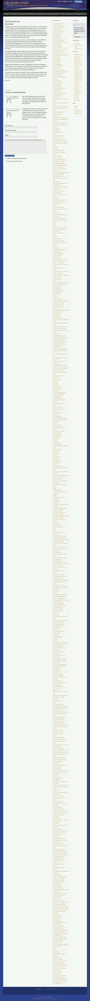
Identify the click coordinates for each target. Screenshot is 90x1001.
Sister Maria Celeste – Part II (59, 53)
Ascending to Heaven (58, 734)
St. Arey (55, 423)
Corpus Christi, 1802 (57, 701)
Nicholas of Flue (56, 457)
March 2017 (77, 68)
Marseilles (55, 236)
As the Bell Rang (57, 768)
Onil (54, 280)
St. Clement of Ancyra (58, 611)
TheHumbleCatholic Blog (59, 977)
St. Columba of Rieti (57, 396)
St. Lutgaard (56, 499)
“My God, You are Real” (58, 926)
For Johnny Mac (56, 952)
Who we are (77, 14)
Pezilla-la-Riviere (57, 425)
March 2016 (77, 74)
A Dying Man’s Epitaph (58, 737)
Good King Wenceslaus (58, 622)
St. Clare (55, 464)
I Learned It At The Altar (58, 190)
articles (14, 14)
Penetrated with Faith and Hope (60, 712)
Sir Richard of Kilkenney (58, 604)
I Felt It (54, 134)
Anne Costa (55, 422)
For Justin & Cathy (57, 942)
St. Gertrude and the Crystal (59, 328)
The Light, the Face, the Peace (60, 418)
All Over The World (57, 299)
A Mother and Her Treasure (59, 497)
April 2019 (76, 56)
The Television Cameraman (59, 519)
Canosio (55, 640)
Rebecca (55, 455)
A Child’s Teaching (57, 157)
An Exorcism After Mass (58, 394)
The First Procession (57, 565)
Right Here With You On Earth (60, 242)
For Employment (57, 818)
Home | (60, 1)
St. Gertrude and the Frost (59, 376)
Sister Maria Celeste (57, 64)
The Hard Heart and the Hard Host (61, 930)
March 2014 (77, 84)
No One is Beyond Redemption (60, 979)
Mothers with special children (59, 759)
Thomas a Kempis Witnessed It (60, 664)
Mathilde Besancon (57, 60)
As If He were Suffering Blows (60, 876)
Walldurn (55, 473)
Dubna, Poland (56, 915)
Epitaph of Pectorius (57, 114)
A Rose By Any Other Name (59, 284)
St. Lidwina (55, 506)
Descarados (9, 96)
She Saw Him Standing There (60, 508)
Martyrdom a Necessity (58, 174)
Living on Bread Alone (58, 928)
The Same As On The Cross (59, 93)
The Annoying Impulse (58, 304)
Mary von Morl (56, 181)
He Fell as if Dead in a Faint (59, 605)
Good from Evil (56, 482)
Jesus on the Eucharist (58, 51)
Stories (6, 14)
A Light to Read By (57, 490)
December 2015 (78, 75)
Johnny (54, 735)
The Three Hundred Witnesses (60, 851)
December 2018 (78, 60)
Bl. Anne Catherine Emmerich (60, 392)
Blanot (54, 224)
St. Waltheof (56, 442)
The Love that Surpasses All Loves (61, 123)
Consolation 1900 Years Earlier (60, 71)
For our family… (56, 779)
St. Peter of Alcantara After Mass (60, 446)
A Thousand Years (57, 90)
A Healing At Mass (57, 917)
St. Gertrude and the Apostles (60, 326)
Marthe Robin (56, 315)
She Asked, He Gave (58, 466)
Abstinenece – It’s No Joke (59, 981)
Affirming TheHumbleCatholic (60, 964)
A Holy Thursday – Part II (59, 27)
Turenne (55, 295)
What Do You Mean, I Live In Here (61, 750)
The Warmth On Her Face (59, 585)
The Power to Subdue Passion (60, 165)
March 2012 (77, 100)
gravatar (44, 139)
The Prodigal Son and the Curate (60, 909)
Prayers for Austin (57, 946)
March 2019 (77, 58)
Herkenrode (55, 503)
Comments (78, 111)
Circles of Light (56, 884)
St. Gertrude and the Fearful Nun (60, 337)
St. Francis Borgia (57, 75)
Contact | (65, 1)
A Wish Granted (56, 216)
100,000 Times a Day (58, 82)
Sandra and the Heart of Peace (60, 471)
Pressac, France (56, 790)
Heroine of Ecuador (57, 156)
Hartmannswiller (56, 293)
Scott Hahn (55, 148)
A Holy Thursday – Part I (58, 31)
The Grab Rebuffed (57, 398)
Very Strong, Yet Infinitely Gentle (60, 902)
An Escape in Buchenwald (59, 931)
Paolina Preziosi (56, 653)
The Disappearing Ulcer (58, 253)
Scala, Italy (55, 383)
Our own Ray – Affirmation (59, 966)
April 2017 (76, 67)
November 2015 (78, 77)
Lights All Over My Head (58, 719)
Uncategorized (77, 48)
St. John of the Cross (58, 407)
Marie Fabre (56, 783)
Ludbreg (55, 440)
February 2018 (77, 63)
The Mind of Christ (57, 97)
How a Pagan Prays (57, 317)
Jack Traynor (56, 438)
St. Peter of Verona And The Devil (61, 282)
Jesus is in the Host (57, 710)
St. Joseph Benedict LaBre (59, 229)
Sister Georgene (56, 288)
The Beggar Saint (57, 95)
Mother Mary (56, 898)
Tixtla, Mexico (56, 414)
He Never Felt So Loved (58, 858)
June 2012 (76, 97)
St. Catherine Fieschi (58, 510)
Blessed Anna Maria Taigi (59, 648)
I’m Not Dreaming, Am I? (58, 856)
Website (7, 135)
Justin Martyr (56, 836)
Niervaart (55, 246)
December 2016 (78, 70)
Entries (77, 110)
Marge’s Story (56, 308)
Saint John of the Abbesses (59, 596)
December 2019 (78, 54)
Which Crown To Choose (58, 200)
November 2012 (78, 93)
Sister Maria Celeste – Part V (59, 38)
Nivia (54, 530)
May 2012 (76, 98)
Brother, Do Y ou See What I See (60, 752)
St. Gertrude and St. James (59, 336)
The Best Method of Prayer (59, 139)
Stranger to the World (58, 25)
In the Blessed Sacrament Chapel (61, 515)
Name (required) (9, 125)
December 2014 (78, 79)
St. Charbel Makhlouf (58, 607)
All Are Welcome (57, 36)
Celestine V (55, 146)
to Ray (54, 948)
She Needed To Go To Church (60, 558)
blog (63, 14)
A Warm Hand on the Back (59, 717)
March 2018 (77, 61)
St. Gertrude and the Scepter (59, 348)
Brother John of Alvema (58, 514)
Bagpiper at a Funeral (58, 959)
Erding (54, 222)
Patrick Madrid (56, 128)
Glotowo (55, 429)
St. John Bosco (56, 794)
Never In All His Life (57, 312)
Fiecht (54, 447)
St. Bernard (55, 629)
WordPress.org (77, 113)
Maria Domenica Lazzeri (58, 150)
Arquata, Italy (56, 137)
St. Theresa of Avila (57, 449)
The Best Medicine (57, 886)
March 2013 (77, 90)
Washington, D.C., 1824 (58, 697)
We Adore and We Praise (59, 70)
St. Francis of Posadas (58, 240)
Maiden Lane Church (58, 167)
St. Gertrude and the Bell (58, 343)
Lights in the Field (57, 834)
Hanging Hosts (56, 247)
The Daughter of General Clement (61, 106)
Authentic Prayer (57, 44)
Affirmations (77, 43)
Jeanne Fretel (56, 615)
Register (76, 106)
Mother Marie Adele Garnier (59, 420)
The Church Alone (57, 920)
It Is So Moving (56, 919)
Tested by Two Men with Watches (60, 172)
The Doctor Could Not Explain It (60, 855)
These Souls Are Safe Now (59, 88)
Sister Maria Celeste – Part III (60, 49)
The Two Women (57, 434)
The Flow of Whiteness (58, 748)
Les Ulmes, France (57, 680)
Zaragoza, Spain (57, 387)
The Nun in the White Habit (59, 598)
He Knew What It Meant (58, 844)
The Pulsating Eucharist (58, 427)
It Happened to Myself (58, 686)
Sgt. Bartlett (55, 671)
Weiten (54, 225)
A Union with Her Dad (58, 602)
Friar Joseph (56, 774)
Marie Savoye (56, 649)
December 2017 (78, 65)
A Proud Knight (56, 657)
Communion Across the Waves (60, 481)
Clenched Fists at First (58, 900)
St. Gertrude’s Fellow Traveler (60, 365)
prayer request (53, 14)
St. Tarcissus (56, 297)
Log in (70, 1)
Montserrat (55, 613)
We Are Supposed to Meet (59, 904)
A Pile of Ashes (56, 523)
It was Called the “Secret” (59, 651)
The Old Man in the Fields (59, 431)
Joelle (54, 800)
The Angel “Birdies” (57, 983)
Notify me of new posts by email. (14, 161)
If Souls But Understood (58, 40)
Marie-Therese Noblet (58, 517)
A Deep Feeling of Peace (59, 574)
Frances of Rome (57, 81)
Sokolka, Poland (56, 379)
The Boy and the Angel (58, 477)
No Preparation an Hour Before (60, 781)
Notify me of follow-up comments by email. (17, 158)
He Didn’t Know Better (58, 306)
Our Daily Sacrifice (57, 29)
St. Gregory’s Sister (57, 279)
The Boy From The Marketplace (60, 220)
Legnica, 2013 (56, 385)
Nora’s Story (56, 377)
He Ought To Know (57, 192)
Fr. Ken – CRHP (56, 974)
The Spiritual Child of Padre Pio (60, 576)
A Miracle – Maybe (57, 92)
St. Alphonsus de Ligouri (58, 721)
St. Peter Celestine (57, 255)
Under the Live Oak (57, 829)
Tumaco (55, 702)
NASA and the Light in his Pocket (60, 792)
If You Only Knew (57, 189)
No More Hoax (56, 591)
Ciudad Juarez (56, 57)
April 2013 (76, 88)
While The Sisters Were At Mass (60, 475)
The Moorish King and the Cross (60, 785)
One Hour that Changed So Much (60, 620)
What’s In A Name (57, 479)
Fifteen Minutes (56, 62)
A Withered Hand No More (59, 878)
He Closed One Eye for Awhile (60, 853)
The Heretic (55, 458)
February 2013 (77, 91)
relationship (55, 816)
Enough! (55, 205)
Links (69, 14)
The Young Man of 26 (58, 290)
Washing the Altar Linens (58, 624)
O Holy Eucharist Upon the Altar (60, 933)
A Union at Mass (56, 212)
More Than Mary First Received (60, 214)
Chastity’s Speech (57, 334)
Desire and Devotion (57, 66)
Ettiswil (54, 495)
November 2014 (78, 81)
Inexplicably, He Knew (58, 291)
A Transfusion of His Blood (59, 723)
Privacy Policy (38, 989)
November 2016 (78, 72)
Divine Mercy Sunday (58, 561)
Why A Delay (56, 198)
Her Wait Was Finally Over (59, 833)
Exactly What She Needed (59, 400)
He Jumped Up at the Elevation (60, 587)
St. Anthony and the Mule (59, 809)
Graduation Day (56, 460)
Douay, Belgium (56, 633)
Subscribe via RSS (78, 24)
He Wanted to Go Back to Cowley (60, 600)
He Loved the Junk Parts (58, 112)
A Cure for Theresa (57, 388)
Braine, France (56, 451)
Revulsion (55, 115)
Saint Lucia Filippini (57, 238)
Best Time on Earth (57, 47)
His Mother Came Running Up (60, 695)
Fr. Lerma (55, 244)
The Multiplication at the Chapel (60, 563)
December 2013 (78, 86)
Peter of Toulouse (57, 259)
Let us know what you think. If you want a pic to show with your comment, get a (25, 139)
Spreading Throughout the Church (61, 301)
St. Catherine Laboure (58, 578)
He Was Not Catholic (58, 46)
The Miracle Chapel (57, 412)
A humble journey (57, 935)
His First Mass (56, 231)
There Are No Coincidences (59, 567)
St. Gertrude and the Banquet (60, 341)
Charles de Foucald (57, 132)
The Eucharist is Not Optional (60, 831)
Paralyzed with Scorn (58, 887)
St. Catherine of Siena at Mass (60, 227)
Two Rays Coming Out (58, 303)
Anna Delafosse (56, 203)
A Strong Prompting (57, 444)
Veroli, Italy (55, 381)
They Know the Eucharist (59, 136)
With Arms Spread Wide (58, 207)
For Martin (55, 955)
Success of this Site (57, 972)
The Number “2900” (57, 525)
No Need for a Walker (58, 814)
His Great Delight (57, 875)
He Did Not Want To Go (58, 631)
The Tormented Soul (57, 33)
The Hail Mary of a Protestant (60, 975)
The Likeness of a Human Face (60, 812)
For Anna (55, 950)
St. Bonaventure (56, 257)
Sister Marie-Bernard (58, 777)
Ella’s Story (55, 776)
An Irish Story (56, 763)
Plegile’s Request (57, 559)
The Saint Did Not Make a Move (60, 724)
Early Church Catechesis (58, 161)
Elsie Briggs (55, 130)
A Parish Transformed (58, 268)
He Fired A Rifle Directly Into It (60, 536)
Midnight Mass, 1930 (58, 609)
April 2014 (76, 82)
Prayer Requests (78, 45)
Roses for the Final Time (58, 796)
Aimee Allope (56, 589)
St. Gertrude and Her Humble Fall (61, 366)
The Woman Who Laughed (59, 537)
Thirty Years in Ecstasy (58, 176)
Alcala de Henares (57, 433)
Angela (54, 488)
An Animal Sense (57, 462)
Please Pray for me (57, 957)
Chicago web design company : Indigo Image (49, 998)
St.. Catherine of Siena (58, 798)
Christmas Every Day (58, 761)
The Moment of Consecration (59, 218)
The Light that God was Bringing (60, 908)
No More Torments (57, 896)
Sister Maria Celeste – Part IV (60, 42)
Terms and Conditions (50, 989)
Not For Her (55, 569)
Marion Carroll (56, 68)
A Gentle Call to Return (58, 730)
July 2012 (76, 95)
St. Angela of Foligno (58, 637)
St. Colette (55, 635)
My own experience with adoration (61, 944)
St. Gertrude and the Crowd (59, 339)
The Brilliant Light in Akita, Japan (60, 906)
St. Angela (55, 269)
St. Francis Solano (57, 84)
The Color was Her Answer (59, 838)
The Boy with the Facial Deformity (61, 504)
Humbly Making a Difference (59, 953)
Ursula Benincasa (57, 436)
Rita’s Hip (55, 592)
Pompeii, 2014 (56, 662)
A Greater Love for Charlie (59, 757)
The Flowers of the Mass (58, 849)
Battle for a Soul (56, 842)
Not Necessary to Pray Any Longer (61, 539)
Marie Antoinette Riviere (58, 704)
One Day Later (56, 501)
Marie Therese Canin (58, 801)
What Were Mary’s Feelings (59, 201)
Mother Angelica (56, 34)
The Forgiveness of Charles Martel (61, 310)
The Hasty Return (57, 314)
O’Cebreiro (55, 401)
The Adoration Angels (58, 512)
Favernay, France (57, 670)
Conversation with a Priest (59, 159)
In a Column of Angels (58, 541)
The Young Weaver (57, 286)
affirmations (42, 14)
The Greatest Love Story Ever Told (61, 55)
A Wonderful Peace (57, 646)
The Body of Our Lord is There (60, 708)
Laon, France (56, 390)
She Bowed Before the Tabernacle (61, 580)
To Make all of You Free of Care (60, 811)
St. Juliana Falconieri (58, 807)
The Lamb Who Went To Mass (60, 249)
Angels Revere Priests (58, 732)
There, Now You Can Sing (59, 547)
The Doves (55, 638)
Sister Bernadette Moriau (59, 163)
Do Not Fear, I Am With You (59, 739)
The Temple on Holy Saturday (60, 840)
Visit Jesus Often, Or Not (58, 73)
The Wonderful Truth (57, 86)
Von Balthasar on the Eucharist (60, 117)
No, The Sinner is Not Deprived (60, 187)
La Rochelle (55, 453)
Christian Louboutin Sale (12, 108)
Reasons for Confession (27, 14)
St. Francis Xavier (57, 251)
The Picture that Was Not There (60, 594)
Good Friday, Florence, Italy (59, 655)
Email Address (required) (11, 130)
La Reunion (55, 699)
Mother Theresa (56, 58)
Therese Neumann (57, 416)
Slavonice (55, 521)
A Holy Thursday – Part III (59, 23)
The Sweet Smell (57, 552)
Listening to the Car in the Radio (60, 141)
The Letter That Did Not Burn (59, 937)
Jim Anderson (56, 823)
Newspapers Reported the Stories (61, 706)
